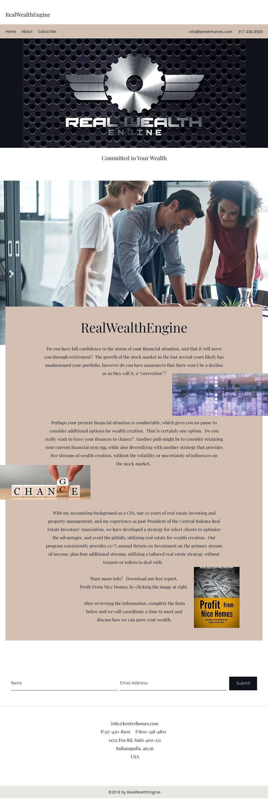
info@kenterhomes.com (210, 31)
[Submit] (243, 683)
